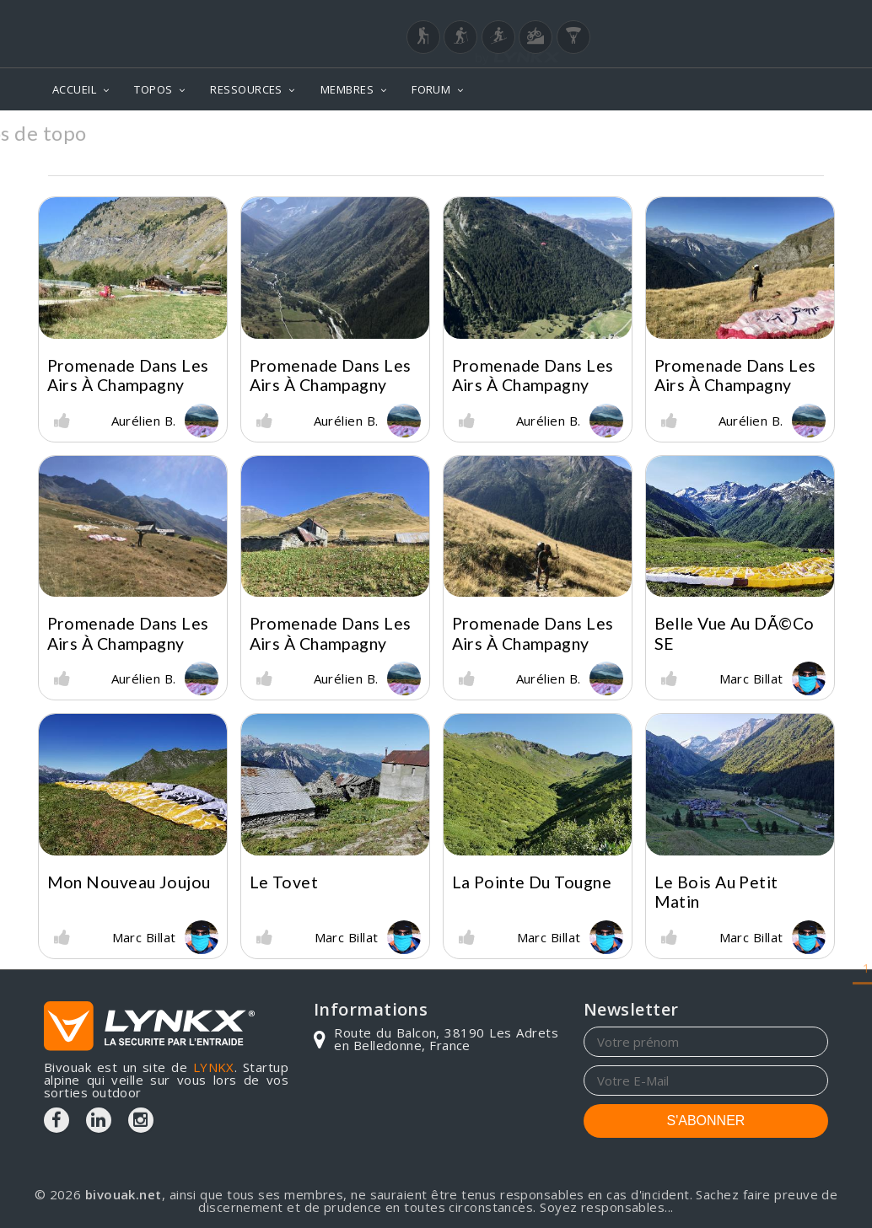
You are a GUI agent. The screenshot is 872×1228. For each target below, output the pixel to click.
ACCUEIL (74, 89)
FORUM (431, 89)
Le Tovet (284, 882)
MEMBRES (347, 89)
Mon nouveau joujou (129, 882)
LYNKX (213, 1067)
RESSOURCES (246, 89)
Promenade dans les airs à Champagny (128, 375)
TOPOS (153, 89)
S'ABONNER (706, 1120)
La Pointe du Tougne (532, 882)
